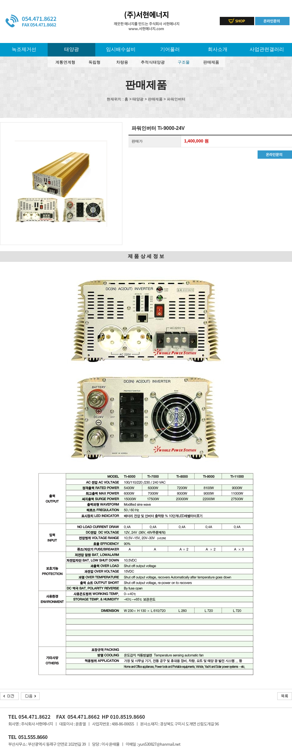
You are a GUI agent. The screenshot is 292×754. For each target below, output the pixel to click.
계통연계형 (65, 62)
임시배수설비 (121, 49)
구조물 (184, 62)
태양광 (71, 49)
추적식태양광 (153, 62)
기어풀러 (170, 49)
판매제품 (211, 62)
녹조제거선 (24, 49)
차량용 (122, 62)
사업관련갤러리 (267, 49)
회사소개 (217, 49)
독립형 (95, 62)
